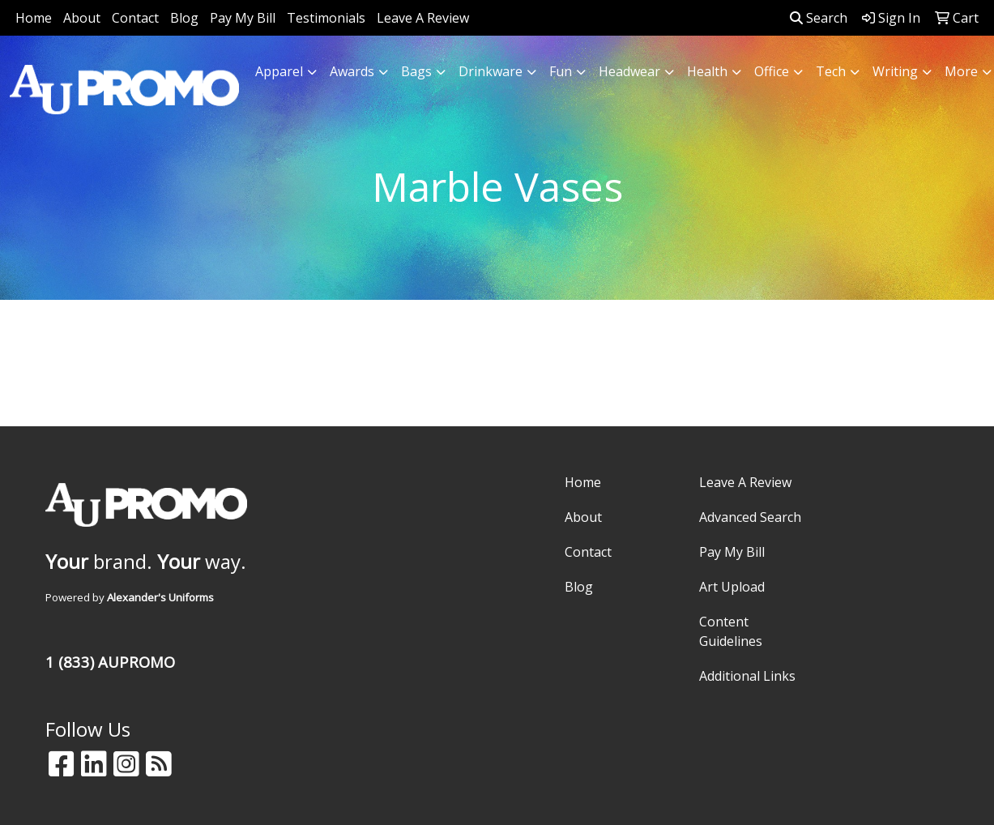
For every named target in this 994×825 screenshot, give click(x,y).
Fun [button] (560, 71)
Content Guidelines (730, 631)
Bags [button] (416, 71)
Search (818, 18)
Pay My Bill (242, 18)
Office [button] (771, 71)
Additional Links (747, 676)
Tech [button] (831, 71)
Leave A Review (423, 18)
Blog (184, 18)
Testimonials (326, 18)
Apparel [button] (279, 71)
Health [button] (707, 71)
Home (33, 18)
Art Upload (732, 587)
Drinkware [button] (491, 71)
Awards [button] (352, 71)
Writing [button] (895, 71)
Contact (135, 18)
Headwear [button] (629, 71)
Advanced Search (750, 517)
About (81, 18)
